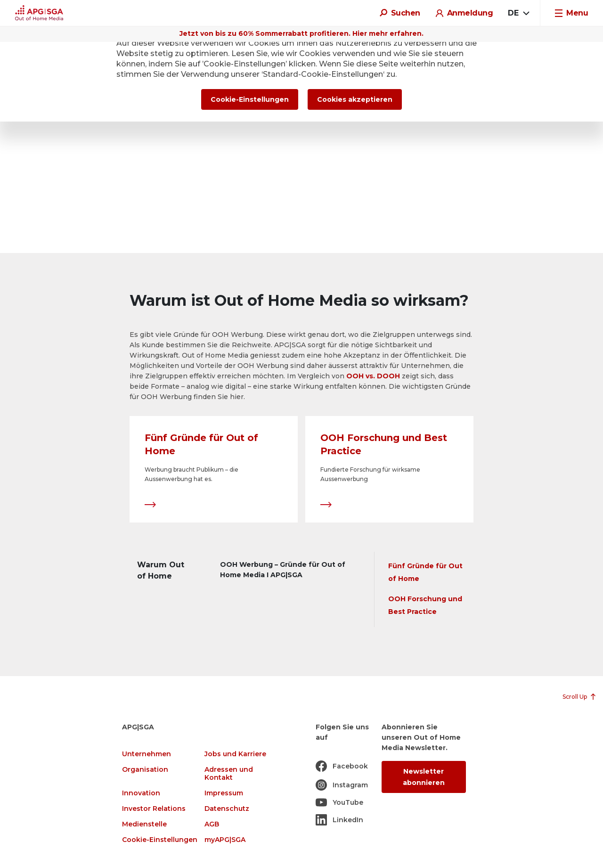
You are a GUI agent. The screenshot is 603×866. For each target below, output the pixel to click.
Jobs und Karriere (235, 754)
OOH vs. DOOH (373, 376)
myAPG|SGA (224, 840)
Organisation (145, 770)
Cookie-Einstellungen (159, 840)
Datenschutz (226, 809)
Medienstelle (144, 824)
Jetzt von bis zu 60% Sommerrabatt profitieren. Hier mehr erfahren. (301, 33)
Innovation (141, 793)
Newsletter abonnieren (424, 777)
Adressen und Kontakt (228, 774)
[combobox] (518, 13)
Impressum (223, 793)
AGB (211, 824)
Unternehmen (146, 754)
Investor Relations (154, 809)
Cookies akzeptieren (354, 99)
